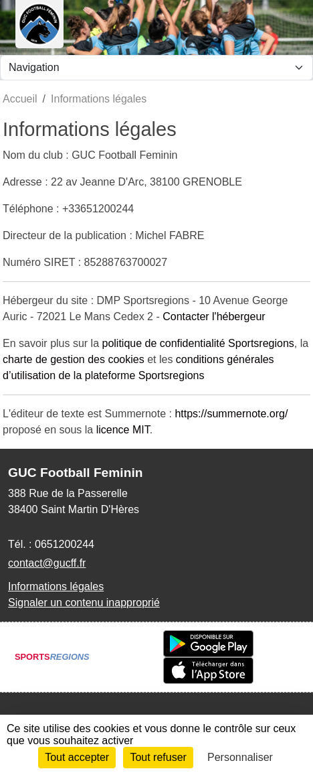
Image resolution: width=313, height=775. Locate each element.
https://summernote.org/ (231, 413)
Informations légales (56, 586)
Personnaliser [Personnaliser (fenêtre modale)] (240, 757)
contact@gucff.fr (47, 563)
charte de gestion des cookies (73, 359)
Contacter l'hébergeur (214, 316)
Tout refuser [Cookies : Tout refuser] (158, 757)
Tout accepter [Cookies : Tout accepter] (77, 757)
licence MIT (123, 429)
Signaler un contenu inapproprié (84, 602)
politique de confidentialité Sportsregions (198, 343)
